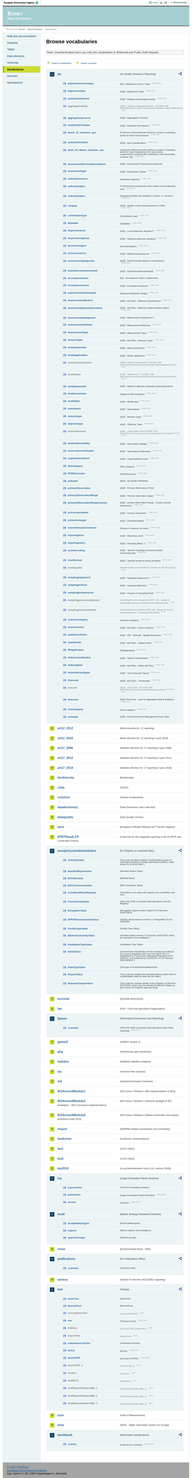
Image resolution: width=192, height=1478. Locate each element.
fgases (62, 1018)
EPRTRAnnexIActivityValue (83, 919)
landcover (64, 1138)
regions (72, 1230)
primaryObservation (79, 488)
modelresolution (77, 393)
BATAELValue (75, 878)
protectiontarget (77, 520)
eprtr (60, 826)
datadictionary (67, 807)
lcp (59, 1178)
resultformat (75, 560)
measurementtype (78, 332)
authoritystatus (76, 196)
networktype (75, 416)
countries (73, 1027)
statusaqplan (75, 665)
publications (66, 1258)
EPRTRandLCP (68, 836)
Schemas (12, 62)
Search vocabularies (61, 63)
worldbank (64, 1435)
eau (70, 1320)
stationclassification (79, 657)
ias (59, 1071)
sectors (72, 1202)
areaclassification (78, 142)
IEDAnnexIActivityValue (81, 935)
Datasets (12, 42)
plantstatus (74, 1194)
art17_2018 (65, 767)
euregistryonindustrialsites (76, 850)
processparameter (78, 512)
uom (60, 1415)
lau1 (60, 1148)
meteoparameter (77, 347)
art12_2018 (65, 738)
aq (59, 74)
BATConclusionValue (80, 885)
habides (63, 1061)
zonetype (73, 716)
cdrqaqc (72, 205)
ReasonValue (75, 974)
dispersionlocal (76, 230)
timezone (73, 699)
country (72, 1444)
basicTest (73, 1298)
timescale (73, 680)
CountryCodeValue (78, 901)
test (60, 1289)
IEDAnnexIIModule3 (71, 1101)
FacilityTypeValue (78, 928)
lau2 (60, 1158)
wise (60, 1425)
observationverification (81, 450)
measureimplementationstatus (85, 308)
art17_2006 (65, 748)
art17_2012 (65, 757)
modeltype (74, 401)
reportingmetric (77, 542)
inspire (62, 1129)
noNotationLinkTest (79, 1343)
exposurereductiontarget (82, 292)
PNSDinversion (76, 473)
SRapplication (76, 649)
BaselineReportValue (80, 871)
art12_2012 (65, 728)
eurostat (63, 998)
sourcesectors (76, 627)
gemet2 (62, 1041)
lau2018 (62, 1168)
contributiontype (77, 215)
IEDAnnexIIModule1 (71, 1091)
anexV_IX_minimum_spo (82, 132)
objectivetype (75, 423)
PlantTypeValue (76, 967)
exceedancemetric (78, 278)
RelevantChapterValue (80, 983)
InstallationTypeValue (80, 944)
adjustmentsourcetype (80, 83)
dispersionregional (78, 238)
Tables (11, 49)
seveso (62, 1279)
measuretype (75, 339)
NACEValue (74, 951)
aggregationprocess (79, 118)
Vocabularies (15, 69)
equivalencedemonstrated (82, 270)
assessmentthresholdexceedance (87, 164)
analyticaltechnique (79, 125)
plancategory (75, 466)
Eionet (22, 29)
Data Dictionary (35, 29)
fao (59, 1008)
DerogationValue (77, 910)
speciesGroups (76, 1237)
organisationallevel (78, 458)
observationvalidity (79, 443)
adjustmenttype (77, 90)
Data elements (15, 56)
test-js (71, 1350)
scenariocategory (78, 619)
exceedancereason (78, 285)
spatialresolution (77, 634)
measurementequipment (81, 317)
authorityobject (76, 186)
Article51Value (76, 860)
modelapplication (77, 355)
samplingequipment (79, 577)
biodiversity (65, 777)
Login (155, 2)
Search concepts (89, 63)
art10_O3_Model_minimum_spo (86, 150)
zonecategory (75, 709)
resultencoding (76, 550)
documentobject (77, 245)
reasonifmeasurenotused (82, 527)
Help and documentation (21, 36)
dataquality (65, 817)
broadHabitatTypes (78, 1223)
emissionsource (77, 253)
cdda (60, 787)
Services (12, 75)
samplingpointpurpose (81, 592)
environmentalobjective (81, 260)
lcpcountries (75, 1187)
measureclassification (80, 300)
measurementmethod (80, 324)
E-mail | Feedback (18, 1466)
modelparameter (77, 386)
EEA (22, 3)
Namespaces (15, 82)
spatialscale (74, 642)
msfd (60, 1214)
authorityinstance (78, 178)
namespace (74, 408)
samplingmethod (77, 584)
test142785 (74, 1357)
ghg (60, 1051)
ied (59, 1081)
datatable (73, 223)
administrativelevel (78, 98)
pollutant (73, 481)
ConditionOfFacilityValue (82, 892)
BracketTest (74, 1305)
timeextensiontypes (79, 672)
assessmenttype (77, 171)
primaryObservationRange (83, 495)
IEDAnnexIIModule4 (71, 1115)
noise (61, 1249)
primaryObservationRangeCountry (87, 502)
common (63, 797)
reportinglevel (76, 535)
